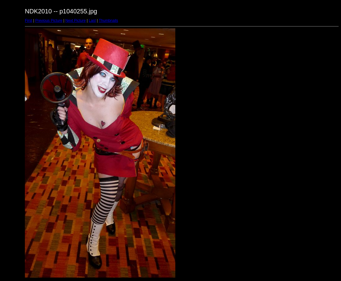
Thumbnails (108, 20)
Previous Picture (48, 20)
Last (92, 20)
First (28, 20)
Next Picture (75, 20)
